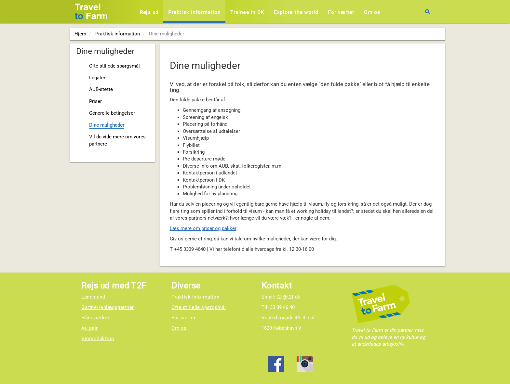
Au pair (89, 328)
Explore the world (296, 12)
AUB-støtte (101, 89)
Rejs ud (149, 12)
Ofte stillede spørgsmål (114, 66)
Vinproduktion (97, 338)
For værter (341, 12)
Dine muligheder (106, 125)
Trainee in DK (247, 12)
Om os (372, 12)
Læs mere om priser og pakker (203, 228)
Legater (97, 78)
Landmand (93, 297)
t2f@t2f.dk (288, 297)
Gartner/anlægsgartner (107, 307)
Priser (95, 101)
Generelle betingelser (112, 113)
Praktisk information (194, 12)
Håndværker (95, 318)
